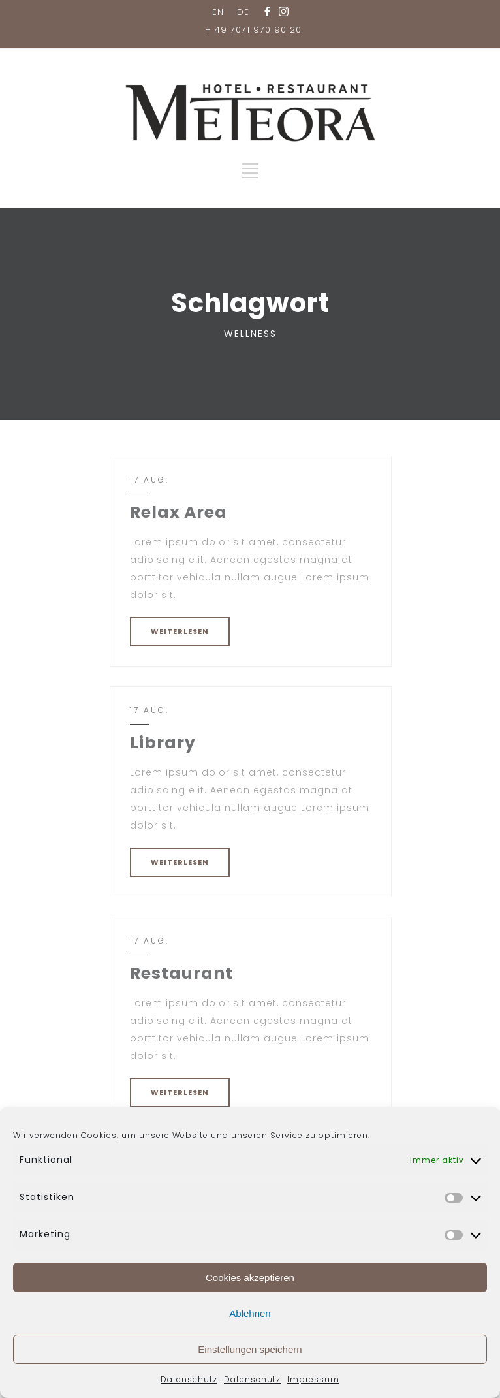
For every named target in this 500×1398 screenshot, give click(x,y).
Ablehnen (249, 1313)
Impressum (313, 1379)
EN (218, 12)
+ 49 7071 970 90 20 (253, 30)
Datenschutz (189, 1379)
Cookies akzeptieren (250, 1277)
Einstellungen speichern (250, 1349)
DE (243, 12)
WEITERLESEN (180, 631)
